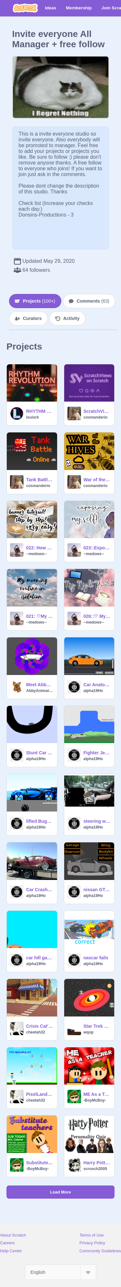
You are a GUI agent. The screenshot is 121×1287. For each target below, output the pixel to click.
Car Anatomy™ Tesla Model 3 (97, 684)
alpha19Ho (93, 690)
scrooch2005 (95, 1169)
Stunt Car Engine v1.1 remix (39, 752)
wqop (89, 1032)
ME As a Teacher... (97, 1094)
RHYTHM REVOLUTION (39, 411)
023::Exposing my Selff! (97, 547)
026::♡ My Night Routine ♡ (97, 616)
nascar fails (96, 957)
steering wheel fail (97, 821)
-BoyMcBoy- (95, 1100)
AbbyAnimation (39, 690)
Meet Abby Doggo (39, 684)
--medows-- (36, 554)
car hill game (39, 957)
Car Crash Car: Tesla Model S (39, 889)
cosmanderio (96, 417)
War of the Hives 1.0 (97, 479)
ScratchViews (97, 411)
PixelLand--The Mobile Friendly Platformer (39, 1094)
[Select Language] (60, 1272)
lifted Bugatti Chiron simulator (39, 821)
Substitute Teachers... (39, 1162)
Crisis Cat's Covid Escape (39, 1026)
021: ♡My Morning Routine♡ (39, 616)
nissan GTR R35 (97, 889)
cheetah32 (35, 1032)
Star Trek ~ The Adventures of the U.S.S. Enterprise (97, 1026)
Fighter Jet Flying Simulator (97, 752)
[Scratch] (25, 8)
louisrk (32, 417)
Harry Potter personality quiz (97, 1162)
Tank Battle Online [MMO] (39, 479)
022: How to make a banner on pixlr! (39, 547)
